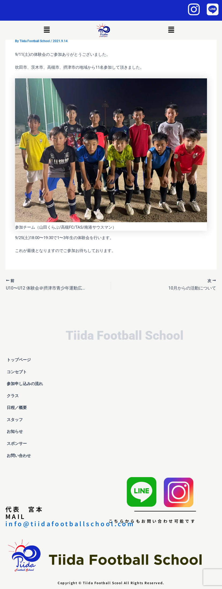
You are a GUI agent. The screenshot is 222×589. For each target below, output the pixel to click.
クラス (16, 396)
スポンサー (17, 443)
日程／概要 (17, 407)
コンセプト (17, 372)
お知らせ (15, 431)
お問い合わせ (19, 455)
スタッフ (15, 419)
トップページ (19, 359)
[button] (47, 30)
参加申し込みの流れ (25, 383)
